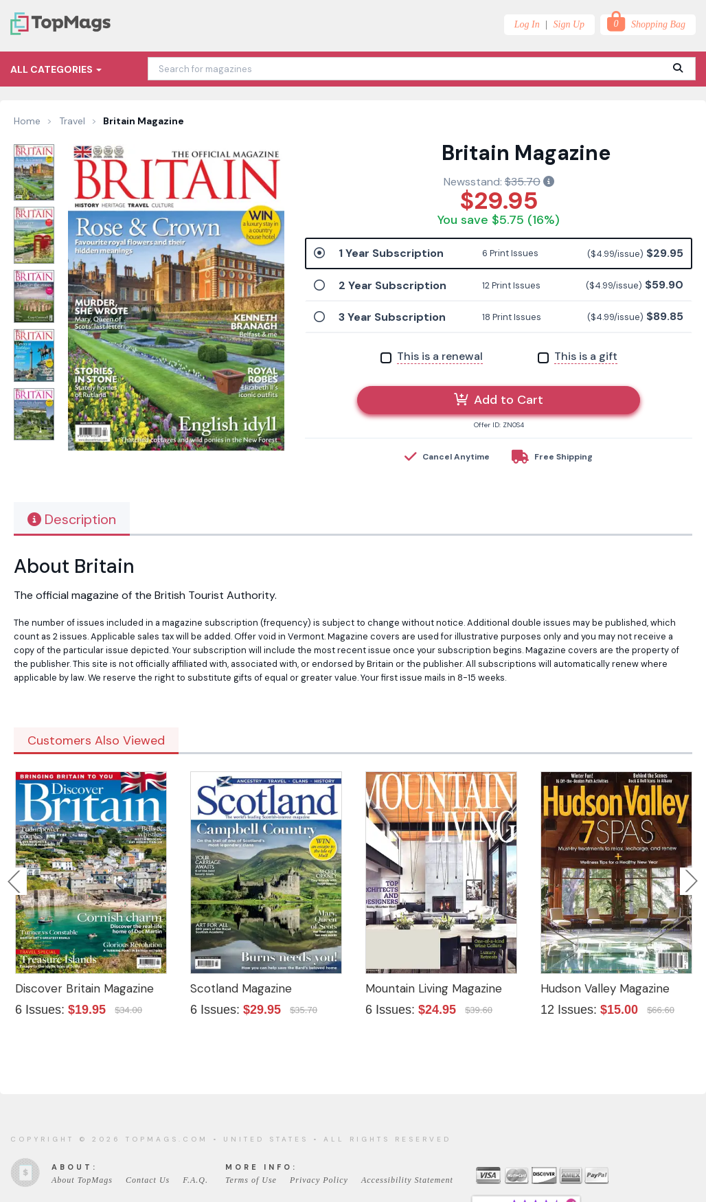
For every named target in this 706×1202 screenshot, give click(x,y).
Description (71, 519)
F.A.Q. (195, 1180)
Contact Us (148, 1180)
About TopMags (82, 1180)
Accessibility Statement (407, 1180)
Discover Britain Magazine (84, 988)
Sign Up (569, 24)
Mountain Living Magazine (433, 988)
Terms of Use (251, 1180)
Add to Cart (498, 400)
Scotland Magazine (241, 988)
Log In (527, 24)
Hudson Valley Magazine (605, 988)
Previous (15, 881)
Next (691, 881)
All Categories (56, 69)
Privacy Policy (319, 1180)
